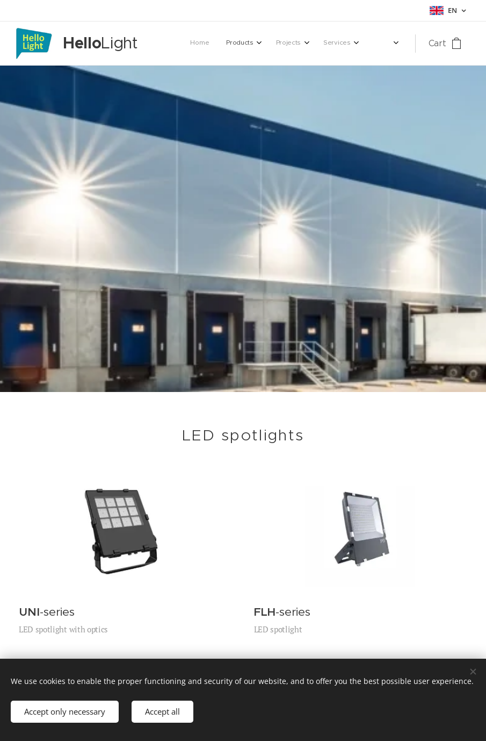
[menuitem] (274, 43)
